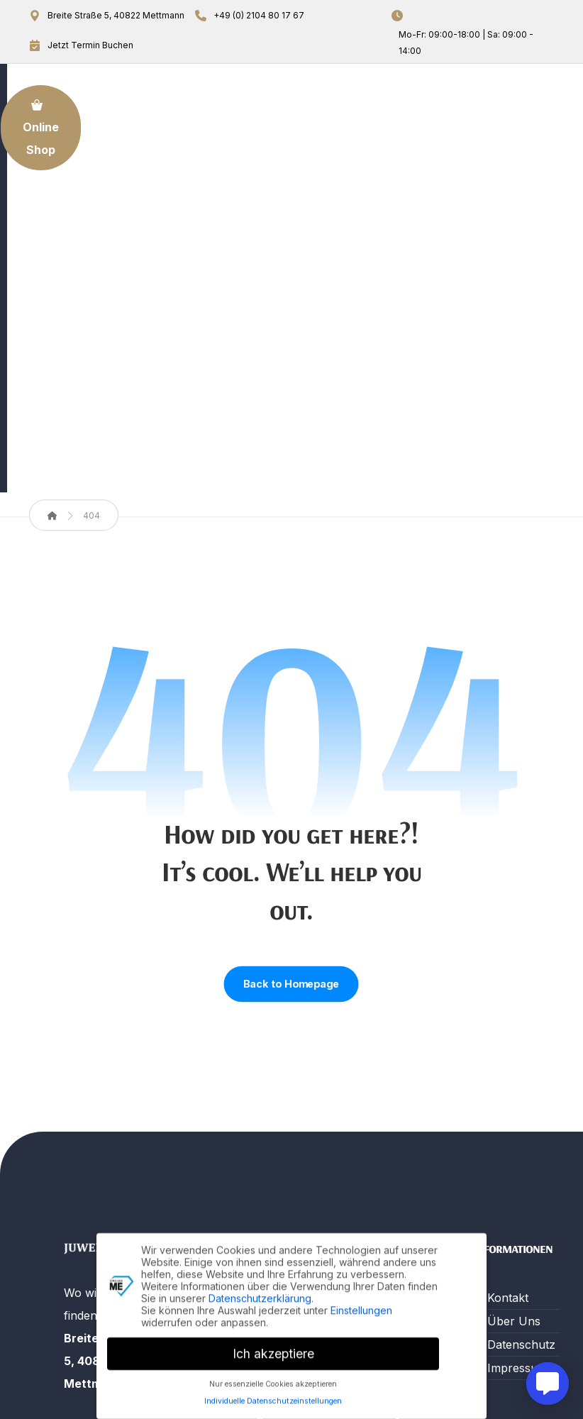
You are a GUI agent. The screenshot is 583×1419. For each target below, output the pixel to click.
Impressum (517, 1113)
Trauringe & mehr (382, 1192)
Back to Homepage (291, 729)
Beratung (376, 1158)
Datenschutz (521, 1090)
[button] (81, 1270)
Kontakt (234, 1182)
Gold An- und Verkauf (247, 1101)
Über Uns (240, 1066)
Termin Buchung (238, 1147)
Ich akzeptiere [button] (273, 1349)
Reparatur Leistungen (380, 1054)
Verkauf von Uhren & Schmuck (384, 1112)
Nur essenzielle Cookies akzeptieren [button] (273, 1379)
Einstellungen (361, 1305)
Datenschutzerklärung (260, 1293)
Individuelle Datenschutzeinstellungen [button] (273, 1396)
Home (230, 1043)
